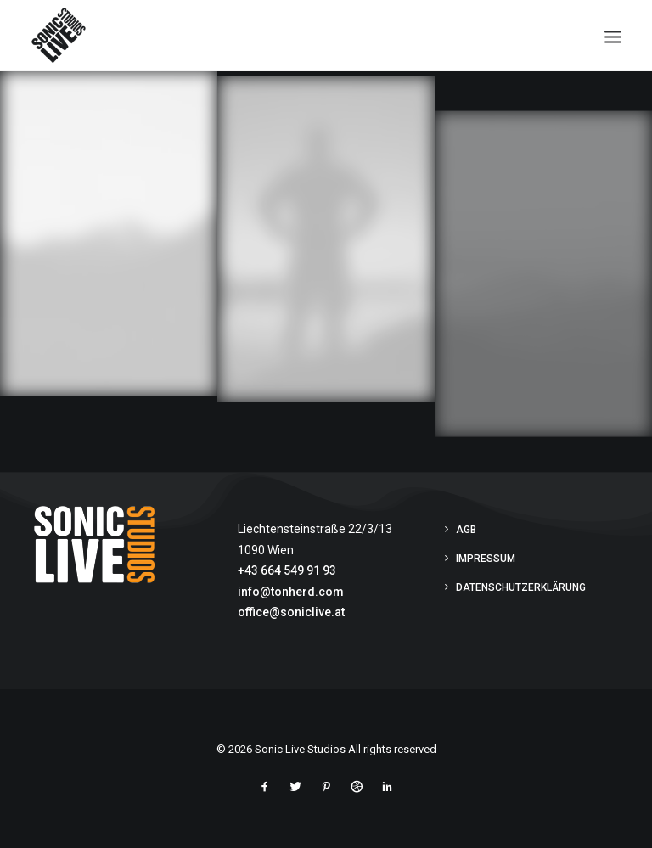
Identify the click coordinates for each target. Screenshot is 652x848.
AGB (466, 530)
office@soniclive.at (291, 612)
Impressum (485, 558)
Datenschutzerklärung (521, 587)
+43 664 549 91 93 (287, 570)
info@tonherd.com (291, 591)
